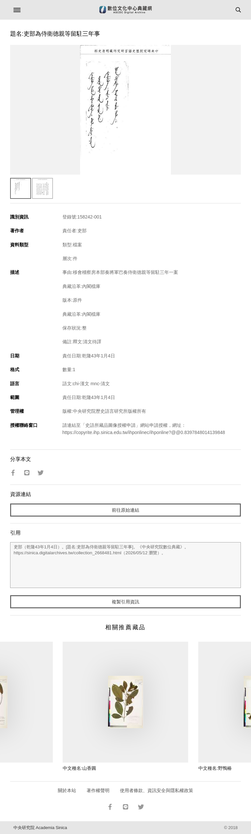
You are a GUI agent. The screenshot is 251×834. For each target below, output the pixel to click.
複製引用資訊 (125, 601)
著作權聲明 (98, 790)
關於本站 (67, 790)
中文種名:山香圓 (79, 768)
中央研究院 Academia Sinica (40, 827)
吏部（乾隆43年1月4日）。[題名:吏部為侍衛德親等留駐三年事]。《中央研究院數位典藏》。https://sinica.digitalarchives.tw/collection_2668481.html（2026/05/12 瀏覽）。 (125, 565)
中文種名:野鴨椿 (215, 768)
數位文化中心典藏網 (125, 10)
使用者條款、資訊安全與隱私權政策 (156, 790)
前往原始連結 (125, 510)
